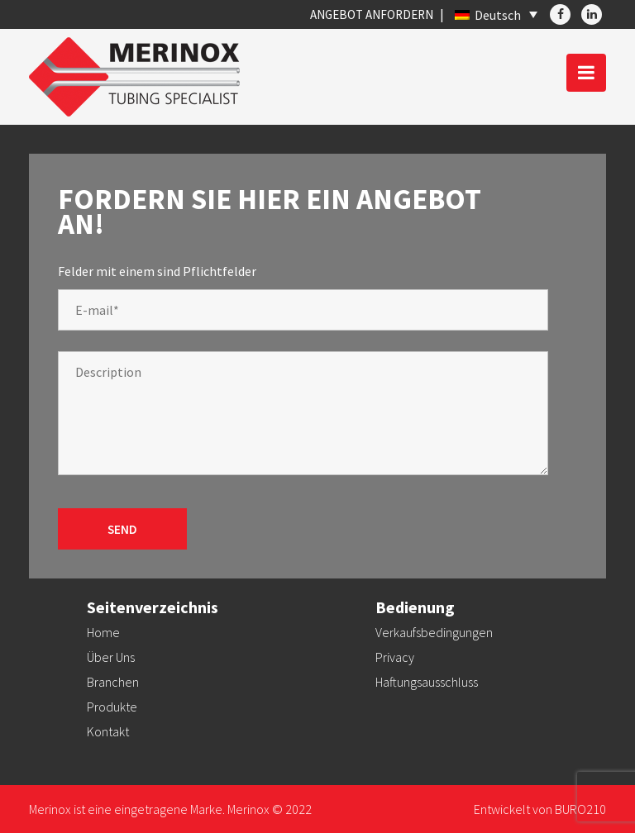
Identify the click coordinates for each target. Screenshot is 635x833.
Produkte (112, 706)
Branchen (113, 682)
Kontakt (108, 731)
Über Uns (111, 657)
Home (103, 632)
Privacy (394, 657)
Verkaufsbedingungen (434, 632)
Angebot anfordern (371, 14)
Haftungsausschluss (426, 682)
